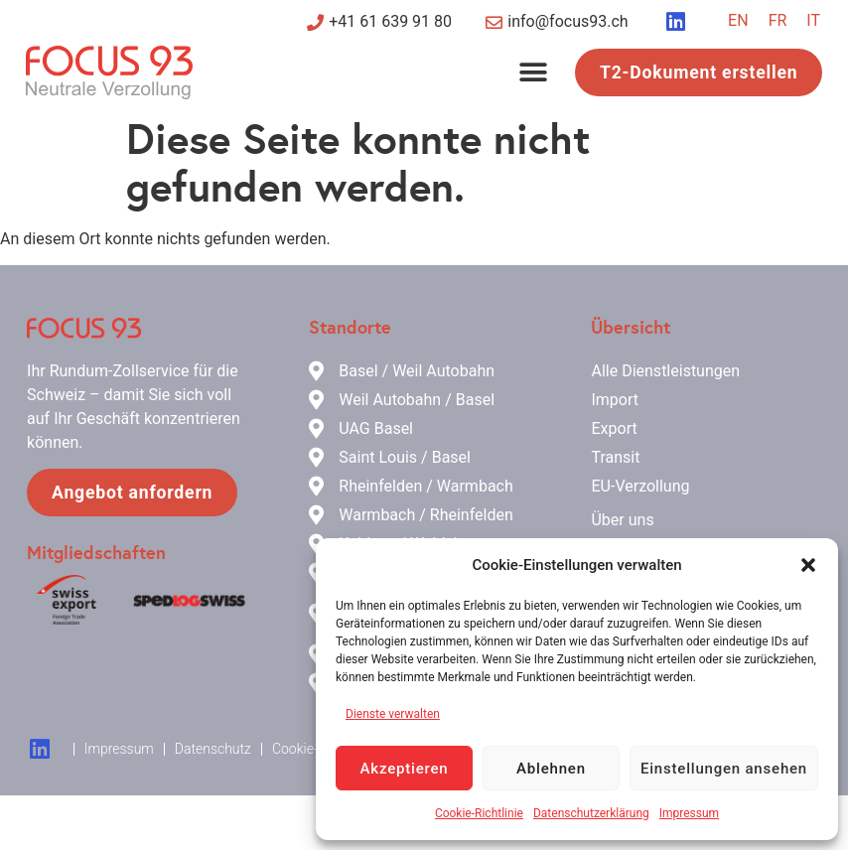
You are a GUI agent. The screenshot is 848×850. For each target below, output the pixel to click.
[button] (808, 565)
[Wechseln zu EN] (738, 21)
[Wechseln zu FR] (778, 21)
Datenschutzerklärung (591, 813)
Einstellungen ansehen (723, 769)
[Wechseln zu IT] (813, 21)
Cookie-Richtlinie (479, 813)
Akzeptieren (404, 769)
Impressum (689, 813)
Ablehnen (551, 769)
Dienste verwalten (393, 714)
